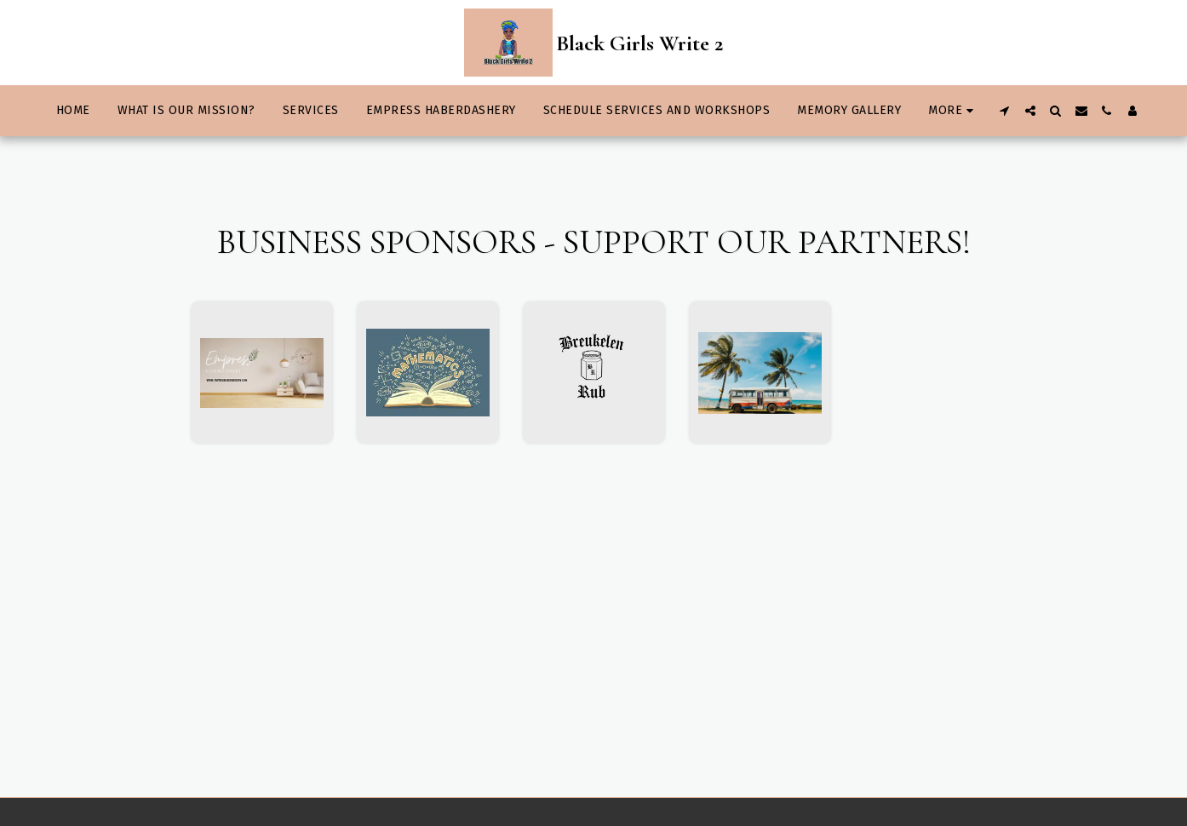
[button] (1005, 111)
